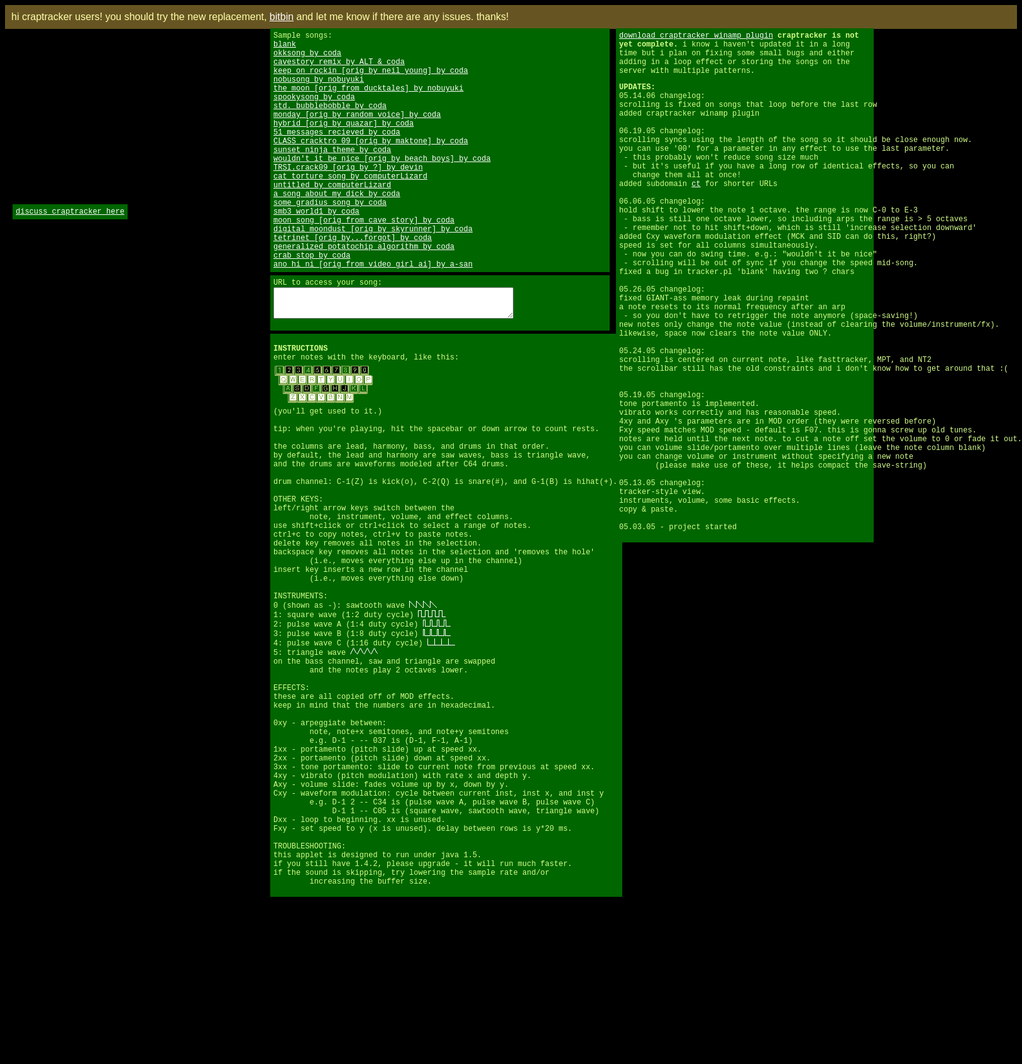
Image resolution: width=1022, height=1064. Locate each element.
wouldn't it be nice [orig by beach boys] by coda (382, 186)
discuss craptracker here (70, 212)
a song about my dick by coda (336, 229)
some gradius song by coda (330, 239)
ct (695, 215)
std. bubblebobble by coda (330, 122)
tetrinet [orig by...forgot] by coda (352, 282)
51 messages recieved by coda (336, 154)
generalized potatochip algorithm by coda (363, 293)
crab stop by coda (311, 304)
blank (284, 47)
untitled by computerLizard (332, 218)
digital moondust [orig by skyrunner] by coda (373, 271)
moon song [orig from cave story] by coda (363, 261)
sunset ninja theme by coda (332, 175)
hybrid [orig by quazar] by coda (343, 143)
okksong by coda (307, 58)
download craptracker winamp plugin (696, 36)
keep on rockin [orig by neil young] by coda (370, 79)
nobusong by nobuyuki (318, 90)
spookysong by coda (314, 111)
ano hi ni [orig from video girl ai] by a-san (373, 314)
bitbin (282, 16)
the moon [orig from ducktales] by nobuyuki (368, 101)
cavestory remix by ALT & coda (339, 68)
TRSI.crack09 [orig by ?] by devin (348, 197)
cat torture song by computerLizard (350, 207)
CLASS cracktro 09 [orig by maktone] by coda (370, 165)
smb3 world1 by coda (316, 250)
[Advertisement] (50, 323)
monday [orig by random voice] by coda (357, 133)
